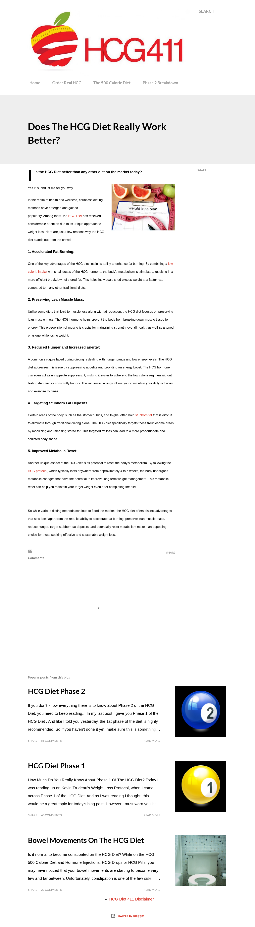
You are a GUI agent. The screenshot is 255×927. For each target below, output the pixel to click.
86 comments (51, 740)
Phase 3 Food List (203, 82)
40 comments (51, 815)
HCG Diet (75, 216)
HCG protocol (37, 471)
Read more (152, 740)
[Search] (206, 11)
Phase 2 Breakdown (158, 82)
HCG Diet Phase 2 (56, 691)
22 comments (51, 889)
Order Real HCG (64, 82)
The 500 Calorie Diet (109, 82)
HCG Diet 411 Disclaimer (131, 899)
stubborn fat (143, 415)
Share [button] (201, 170)
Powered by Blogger (127, 916)
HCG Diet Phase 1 (56, 765)
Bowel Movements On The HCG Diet (86, 840)
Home (32, 82)
